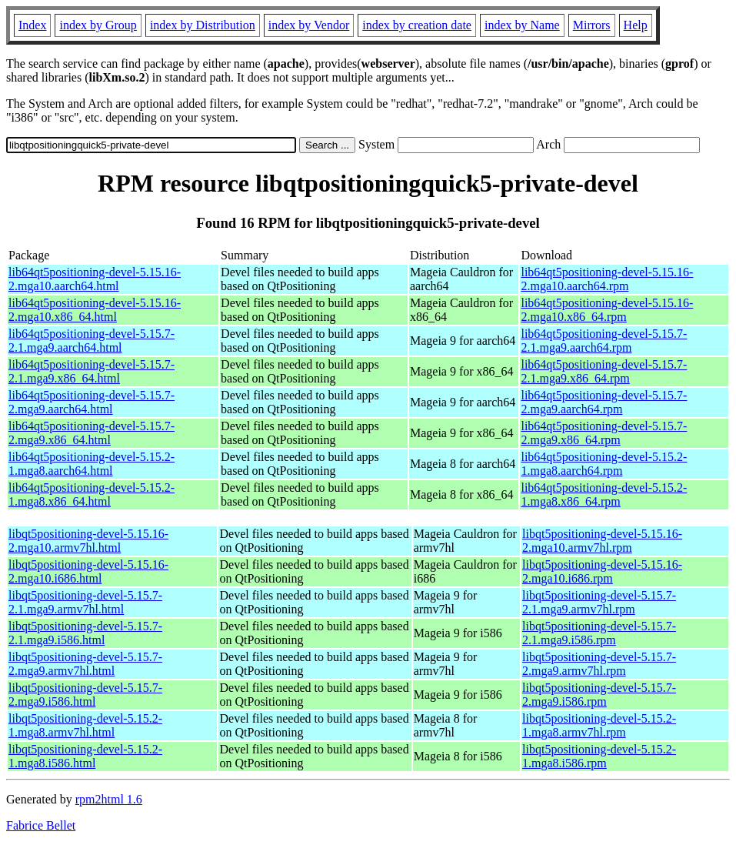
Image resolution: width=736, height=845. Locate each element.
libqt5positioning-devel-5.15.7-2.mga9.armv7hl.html (85, 663)
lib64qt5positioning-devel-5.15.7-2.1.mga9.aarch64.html (91, 340)
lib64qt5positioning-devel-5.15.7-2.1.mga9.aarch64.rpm (604, 340)
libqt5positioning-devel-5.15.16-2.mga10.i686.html (88, 571)
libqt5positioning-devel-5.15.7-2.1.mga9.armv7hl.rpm (599, 602)
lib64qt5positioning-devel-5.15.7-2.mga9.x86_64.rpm (604, 432)
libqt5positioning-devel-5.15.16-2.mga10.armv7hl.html (88, 540)
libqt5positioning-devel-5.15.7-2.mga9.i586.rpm (599, 694)
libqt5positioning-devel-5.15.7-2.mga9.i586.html (85, 694)
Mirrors (592, 25)
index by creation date (416, 25)
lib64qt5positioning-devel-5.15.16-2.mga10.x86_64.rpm (607, 309)
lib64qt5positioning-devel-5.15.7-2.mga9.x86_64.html (91, 432)
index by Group (97, 25)
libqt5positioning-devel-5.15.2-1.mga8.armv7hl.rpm (599, 725)
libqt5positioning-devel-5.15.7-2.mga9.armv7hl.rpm (599, 663)
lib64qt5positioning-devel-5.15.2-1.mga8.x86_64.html (91, 494)
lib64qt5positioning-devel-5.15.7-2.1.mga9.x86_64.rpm (604, 371)
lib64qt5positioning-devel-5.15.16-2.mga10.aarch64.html (94, 279)
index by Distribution (202, 25)
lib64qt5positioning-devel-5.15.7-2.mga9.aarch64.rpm (604, 402)
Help (636, 25)
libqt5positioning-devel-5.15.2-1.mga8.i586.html (85, 756)
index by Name (522, 25)
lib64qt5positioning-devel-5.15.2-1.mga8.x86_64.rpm (604, 494)
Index (32, 25)
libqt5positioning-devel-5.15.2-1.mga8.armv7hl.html (85, 725)
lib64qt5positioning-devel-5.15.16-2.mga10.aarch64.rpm (607, 279)
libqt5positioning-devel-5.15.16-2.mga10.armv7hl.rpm (602, 540)
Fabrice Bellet (40, 825)
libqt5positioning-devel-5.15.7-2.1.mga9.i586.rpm (599, 633)
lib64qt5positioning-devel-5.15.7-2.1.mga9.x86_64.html (91, 371)
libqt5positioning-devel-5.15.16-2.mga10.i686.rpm (602, 571)
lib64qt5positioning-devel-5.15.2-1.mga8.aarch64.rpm (604, 463)
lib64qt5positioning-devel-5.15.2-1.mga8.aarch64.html (91, 463)
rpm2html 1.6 (108, 799)
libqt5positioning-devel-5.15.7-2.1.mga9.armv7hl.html (85, 602)
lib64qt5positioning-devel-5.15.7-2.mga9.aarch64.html (91, 402)
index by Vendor (308, 25)
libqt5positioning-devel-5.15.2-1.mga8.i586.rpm (599, 756)
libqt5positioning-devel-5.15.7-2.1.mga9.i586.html (85, 633)
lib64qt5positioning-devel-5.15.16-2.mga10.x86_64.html (94, 309)
